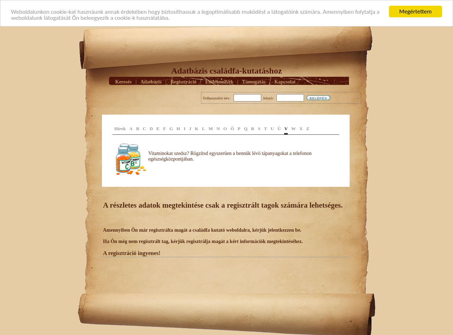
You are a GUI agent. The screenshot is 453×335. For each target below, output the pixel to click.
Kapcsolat (285, 81)
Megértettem (415, 11)
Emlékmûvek (219, 81)
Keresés (123, 81)
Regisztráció (183, 81)
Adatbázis (151, 81)
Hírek (120, 128)
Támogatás (253, 81)
